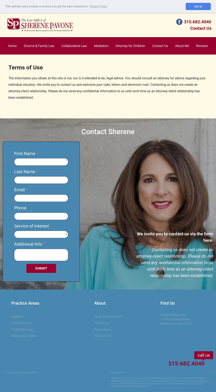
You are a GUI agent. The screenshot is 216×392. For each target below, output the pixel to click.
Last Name (24, 171)
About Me (182, 46)
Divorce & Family (21, 323)
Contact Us (201, 28)
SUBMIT (41, 268)
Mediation (101, 46)
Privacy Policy (102, 329)
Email (19, 189)
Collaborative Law (74, 46)
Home (12, 46)
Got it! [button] (198, 6)
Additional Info (28, 244)
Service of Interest (31, 226)
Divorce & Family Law (39, 46)
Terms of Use (102, 336)
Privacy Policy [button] (98, 6)
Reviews (202, 46)
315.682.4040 (197, 21)
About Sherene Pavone (108, 316)
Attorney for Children (130, 46)
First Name (24, 153)
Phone (20, 207)
